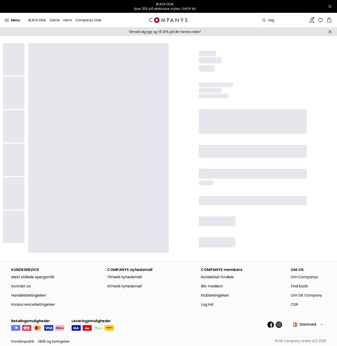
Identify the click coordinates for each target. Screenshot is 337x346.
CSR (294, 304)
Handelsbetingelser (28, 295)
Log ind (207, 304)
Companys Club (88, 20)
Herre (67, 20)
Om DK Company (306, 295)
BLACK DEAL (37, 20)
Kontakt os (21, 286)
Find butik (299, 286)
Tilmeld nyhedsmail (124, 277)
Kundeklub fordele (217, 277)
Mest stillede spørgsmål (32, 277)
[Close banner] (329, 6)
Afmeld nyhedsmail (124, 286)
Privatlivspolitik (22, 341)
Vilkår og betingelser (54, 341)
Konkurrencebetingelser (33, 304)
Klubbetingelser (215, 295)
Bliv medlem (212, 286)
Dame (55, 20)
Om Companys (304, 277)
